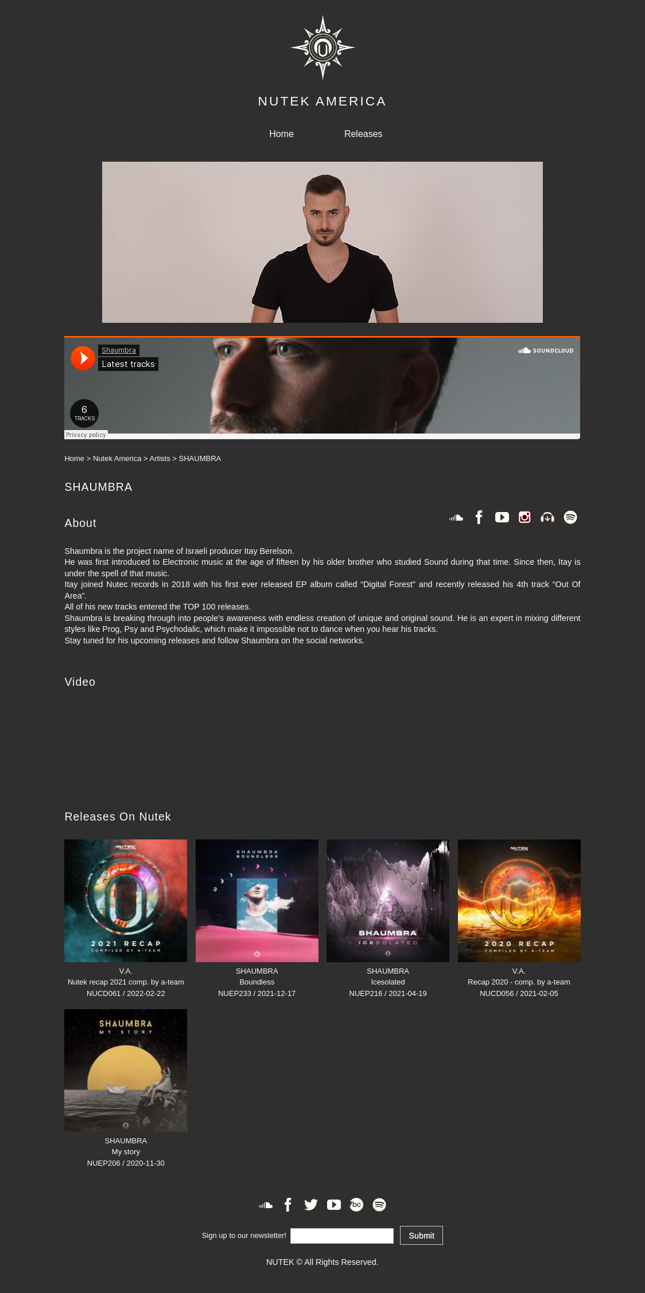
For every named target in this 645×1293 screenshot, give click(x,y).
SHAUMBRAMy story (125, 1140)
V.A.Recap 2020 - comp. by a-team (519, 970)
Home (281, 134)
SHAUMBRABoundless (257, 970)
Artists (160, 458)
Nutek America (117, 458)
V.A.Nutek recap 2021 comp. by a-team (125, 970)
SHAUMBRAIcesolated (388, 970)
